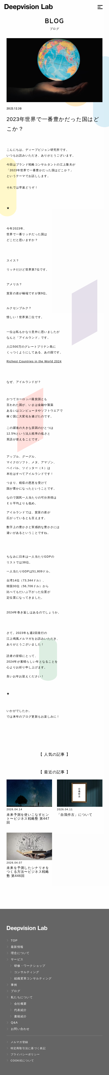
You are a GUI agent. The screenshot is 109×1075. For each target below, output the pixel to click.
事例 (12, 984)
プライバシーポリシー (23, 1054)
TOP (12, 940)
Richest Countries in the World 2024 (34, 361)
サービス (15, 959)
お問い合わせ (18, 1028)
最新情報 (15, 946)
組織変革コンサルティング (31, 978)
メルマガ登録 (17, 1042)
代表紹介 (18, 1010)
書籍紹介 (18, 1016)
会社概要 (18, 1003)
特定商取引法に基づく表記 (26, 1048)
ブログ (13, 991)
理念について (18, 953)
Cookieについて (20, 1060)
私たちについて (20, 997)
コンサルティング (24, 972)
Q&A (12, 1022)
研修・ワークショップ (27, 965)
